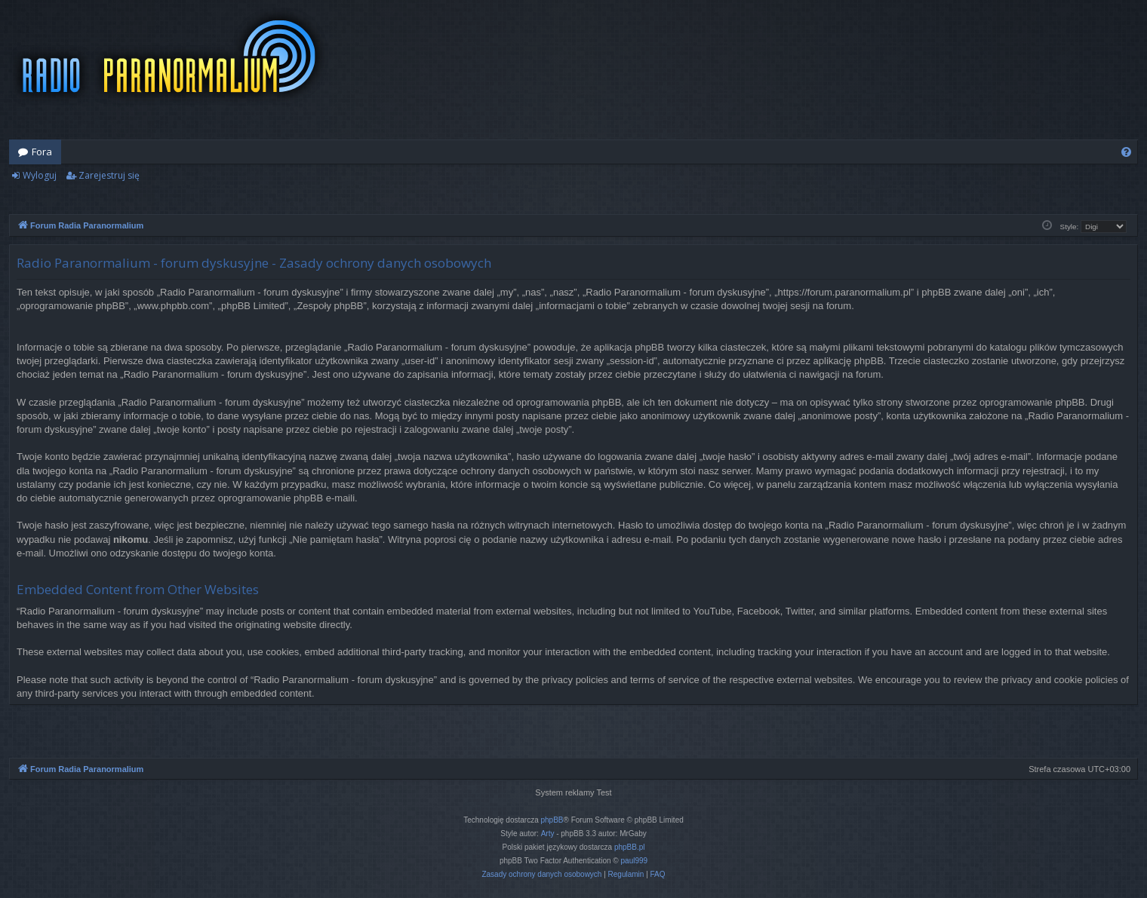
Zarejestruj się (109, 175)
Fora (42, 151)
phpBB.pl (629, 847)
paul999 (634, 861)
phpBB (552, 820)
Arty (548, 833)
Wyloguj (40, 175)
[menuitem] (1126, 151)
